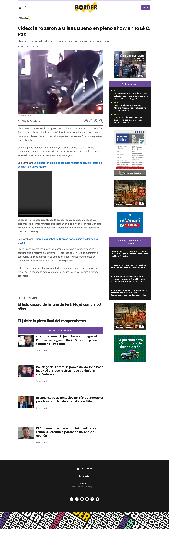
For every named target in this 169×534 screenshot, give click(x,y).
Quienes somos (84, 472)
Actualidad (24, 21)
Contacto (84, 487)
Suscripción (84, 479)
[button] (25, 9)
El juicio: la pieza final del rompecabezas (52, 324)
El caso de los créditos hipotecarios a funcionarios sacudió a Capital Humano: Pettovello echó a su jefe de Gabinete (128, 282)
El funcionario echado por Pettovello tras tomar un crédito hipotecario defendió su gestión (66, 435)
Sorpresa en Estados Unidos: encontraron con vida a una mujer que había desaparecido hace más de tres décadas (129, 296)
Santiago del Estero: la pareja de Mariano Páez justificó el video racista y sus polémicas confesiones (69, 374)
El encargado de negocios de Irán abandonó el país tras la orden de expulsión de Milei (69, 403)
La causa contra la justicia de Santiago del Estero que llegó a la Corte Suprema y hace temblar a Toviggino (67, 343)
